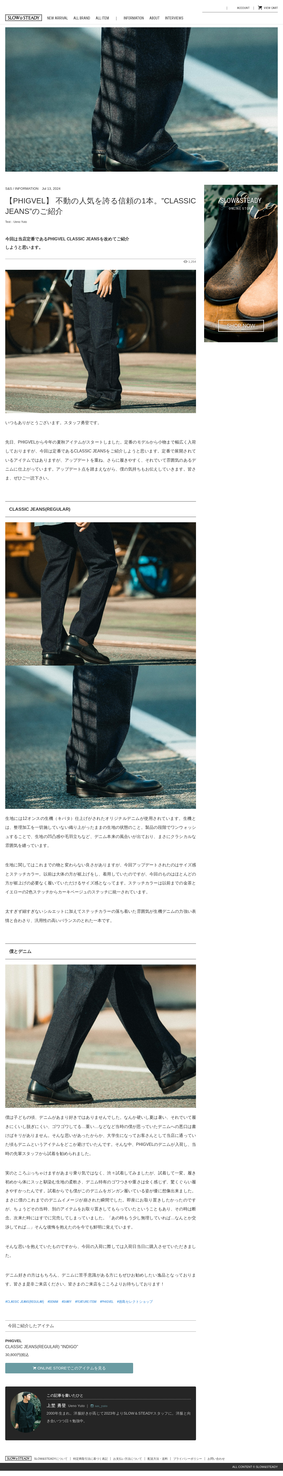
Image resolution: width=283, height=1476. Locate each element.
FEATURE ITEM (86, 1302)
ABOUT (154, 18)
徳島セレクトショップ (136, 1302)
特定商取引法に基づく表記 (90, 1458)
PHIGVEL (107, 1302)
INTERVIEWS (174, 18)
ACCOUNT (243, 8)
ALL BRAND (81, 18)
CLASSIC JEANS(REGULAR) (25, 1302)
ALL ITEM (102, 18)
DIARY (67, 1302)
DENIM (53, 1302)
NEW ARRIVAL (57, 18)
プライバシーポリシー (187, 1458)
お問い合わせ (216, 1458)
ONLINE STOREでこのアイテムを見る (69, 1368)
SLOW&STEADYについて (51, 1458)
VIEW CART (271, 8)
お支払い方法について (127, 1458)
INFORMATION (134, 18)
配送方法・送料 (158, 1458)
